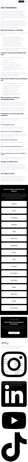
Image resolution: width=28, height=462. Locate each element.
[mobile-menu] (26, 1)
